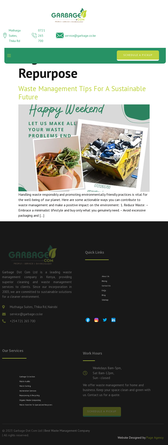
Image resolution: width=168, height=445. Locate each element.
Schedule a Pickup (138, 55)
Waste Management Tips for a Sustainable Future (82, 92)
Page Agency (155, 438)
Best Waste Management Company (67, 431)
